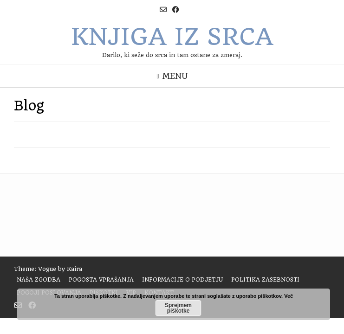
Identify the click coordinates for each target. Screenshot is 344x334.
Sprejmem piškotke (178, 308)
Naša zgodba (38, 279)
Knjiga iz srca (172, 37)
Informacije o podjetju (182, 279)
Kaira (74, 268)
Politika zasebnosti (265, 279)
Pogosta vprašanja (101, 279)
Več (288, 296)
